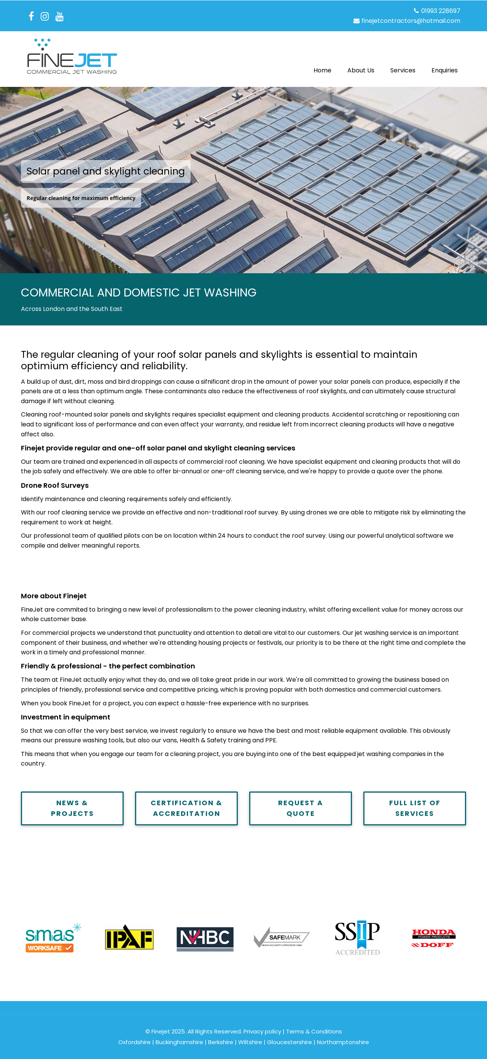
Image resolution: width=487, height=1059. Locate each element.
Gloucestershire (289, 1042)
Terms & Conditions (314, 1031)
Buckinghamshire (179, 1042)
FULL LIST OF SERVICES (415, 808)
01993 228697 (436, 10)
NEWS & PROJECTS (72, 808)
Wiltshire (250, 1042)
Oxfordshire (134, 1042)
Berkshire (220, 1042)
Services (402, 70)
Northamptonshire (343, 1042)
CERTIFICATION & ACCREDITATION (187, 808)
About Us (360, 70)
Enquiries (444, 70)
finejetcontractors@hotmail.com (406, 20)
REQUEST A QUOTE (300, 808)
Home (322, 70)
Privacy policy (262, 1031)
